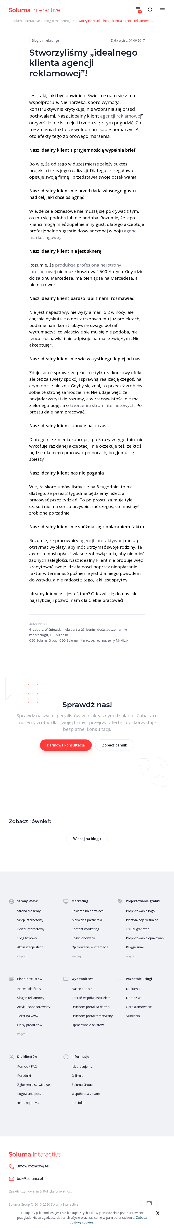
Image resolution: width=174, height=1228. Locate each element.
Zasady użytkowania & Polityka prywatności (41, 1191)
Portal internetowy (30, 929)
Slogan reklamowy (30, 998)
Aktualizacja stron (30, 947)
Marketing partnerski (87, 920)
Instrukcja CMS (28, 1102)
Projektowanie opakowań (145, 938)
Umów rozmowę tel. (29, 1166)
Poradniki (24, 1075)
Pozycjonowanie (84, 938)
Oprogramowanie (139, 1007)
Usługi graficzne (137, 929)
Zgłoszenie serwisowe (33, 1084)
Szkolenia (133, 1016)
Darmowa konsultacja (66, 745)
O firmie (77, 1075)
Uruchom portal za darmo (91, 1007)
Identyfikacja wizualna (142, 920)
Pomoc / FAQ (27, 1066)
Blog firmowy (27, 938)
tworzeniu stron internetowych (102, 405)
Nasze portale (82, 989)
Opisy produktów (29, 1025)
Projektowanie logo (140, 911)
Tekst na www (27, 1016)
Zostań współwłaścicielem (91, 998)
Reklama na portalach (88, 911)
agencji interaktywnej (102, 540)
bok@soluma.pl (26, 1179)
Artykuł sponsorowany (33, 1007)
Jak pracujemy (82, 1066)
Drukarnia (133, 989)
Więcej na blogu (87, 838)
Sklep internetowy (30, 920)
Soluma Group (82, 1084)
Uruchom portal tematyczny (92, 1016)
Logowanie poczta (30, 1093)
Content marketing (85, 929)
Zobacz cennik (114, 745)
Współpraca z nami (86, 1093)
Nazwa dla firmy (29, 989)
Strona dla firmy (29, 911)
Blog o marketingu (45, 40)
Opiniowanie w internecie (90, 947)
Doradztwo (134, 998)
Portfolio (78, 1102)
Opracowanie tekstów (88, 1025)
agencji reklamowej (120, 116)
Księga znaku (135, 947)
